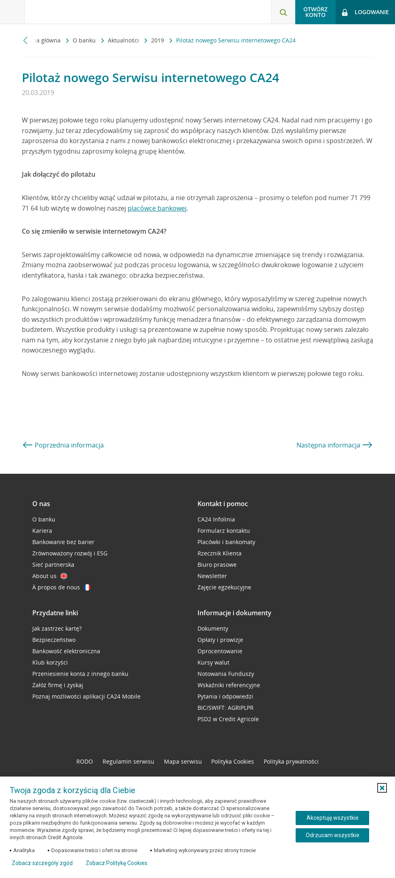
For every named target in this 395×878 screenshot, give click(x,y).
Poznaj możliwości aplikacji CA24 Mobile (86, 696)
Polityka (232, 761)
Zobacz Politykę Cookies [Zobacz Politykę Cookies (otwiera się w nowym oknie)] (116, 863)
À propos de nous (61, 587)
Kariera (42, 530)
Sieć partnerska (53, 564)
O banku (85, 40)
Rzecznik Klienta (220, 553)
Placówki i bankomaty (226, 542)
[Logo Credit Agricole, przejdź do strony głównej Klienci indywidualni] (66, 11)
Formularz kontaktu (224, 530)
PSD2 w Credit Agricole (228, 719)
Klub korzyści (50, 662)
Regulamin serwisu (128, 761)
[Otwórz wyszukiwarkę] (283, 12)
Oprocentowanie (220, 651)
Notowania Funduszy (226, 673)
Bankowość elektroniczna (66, 651)
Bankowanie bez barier (63, 542)
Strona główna (42, 40)
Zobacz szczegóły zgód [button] (42, 863)
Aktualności (124, 40)
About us (49, 576)
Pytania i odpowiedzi (225, 696)
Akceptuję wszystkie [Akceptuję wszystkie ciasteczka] (333, 818)
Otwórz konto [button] (315, 12)
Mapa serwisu (183, 761)
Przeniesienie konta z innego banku (80, 673)
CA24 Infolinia (216, 519)
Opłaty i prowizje (220, 640)
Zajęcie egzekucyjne (224, 587)
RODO (84, 761)
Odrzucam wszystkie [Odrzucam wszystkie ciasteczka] (332, 835)
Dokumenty (213, 628)
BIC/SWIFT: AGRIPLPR (226, 707)
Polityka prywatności (291, 761)
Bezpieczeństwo (54, 640)
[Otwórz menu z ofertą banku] (12, 12)
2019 (158, 40)
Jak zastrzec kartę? (57, 628)
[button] (382, 788)
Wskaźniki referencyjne (229, 685)
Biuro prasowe (217, 564)
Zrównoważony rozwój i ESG (69, 553)
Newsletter (212, 576)
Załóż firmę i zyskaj (57, 685)
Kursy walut (213, 662)
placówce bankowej (157, 208)
